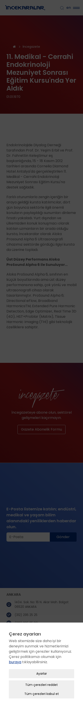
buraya (15, 652)
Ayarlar (41, 664)
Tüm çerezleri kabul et (41, 684)
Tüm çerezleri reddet (41, 675)
